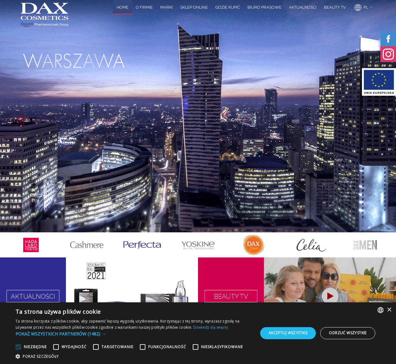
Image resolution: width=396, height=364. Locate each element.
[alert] (198, 333)
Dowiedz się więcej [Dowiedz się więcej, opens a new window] (210, 327)
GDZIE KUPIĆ (227, 7)
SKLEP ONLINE (194, 7)
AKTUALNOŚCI (302, 7)
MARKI (166, 7)
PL (360, 7)
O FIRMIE (144, 7)
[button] (133, 334)
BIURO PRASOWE (265, 7)
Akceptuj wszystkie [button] (288, 332)
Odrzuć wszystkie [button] (347, 332)
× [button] (389, 310)
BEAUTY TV (335, 7)
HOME (122, 7)
